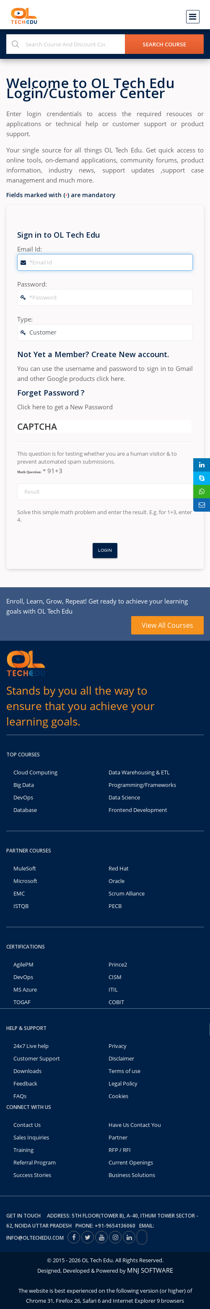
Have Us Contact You (135, 1125)
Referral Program (34, 1162)
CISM (115, 977)
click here (110, 378)
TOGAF (22, 1002)
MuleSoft (24, 868)
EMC (19, 893)
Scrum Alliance (127, 893)
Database (25, 810)
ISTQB (21, 906)
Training (23, 1150)
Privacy (118, 1046)
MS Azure (25, 989)
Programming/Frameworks (142, 785)
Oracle (116, 881)
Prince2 (118, 964)
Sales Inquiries (31, 1137)
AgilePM (23, 964)
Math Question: (31, 471)
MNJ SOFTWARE (150, 1270)
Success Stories (32, 1175)
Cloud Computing (35, 772)
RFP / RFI (120, 1150)
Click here (31, 407)
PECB (115, 906)
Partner (118, 1137)
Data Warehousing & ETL (139, 772)
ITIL (113, 989)
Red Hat (119, 868)
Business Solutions (132, 1175)
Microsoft (25, 881)
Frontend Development (138, 810)
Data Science (124, 797)
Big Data (23, 785)
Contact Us (27, 1125)
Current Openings (131, 1162)
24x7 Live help (31, 1046)
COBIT (116, 1002)
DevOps (23, 797)
